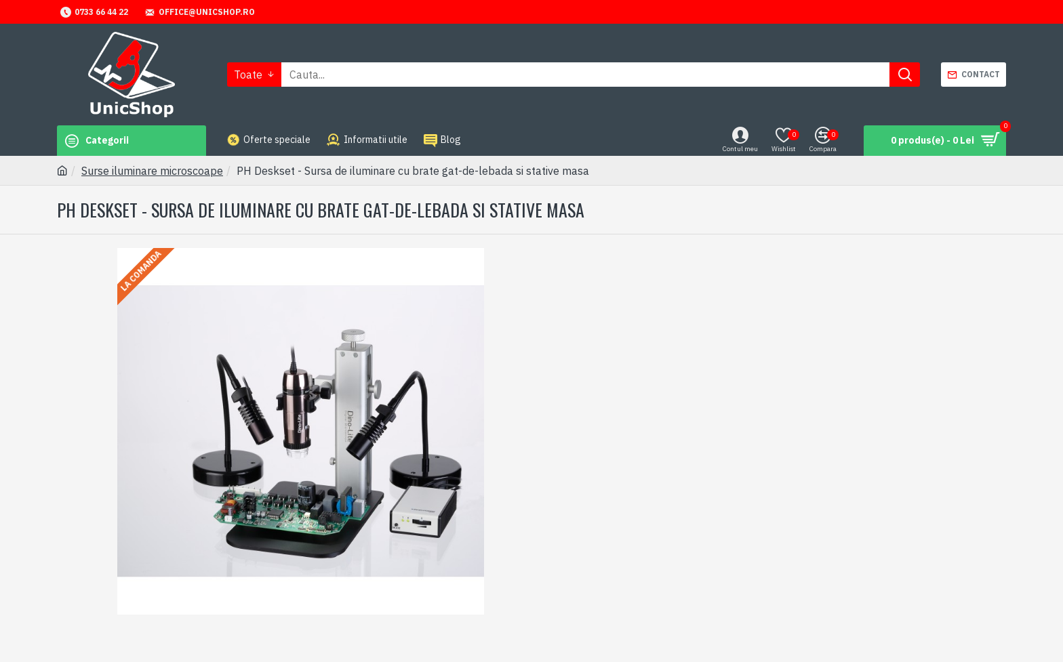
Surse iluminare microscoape (152, 171)
